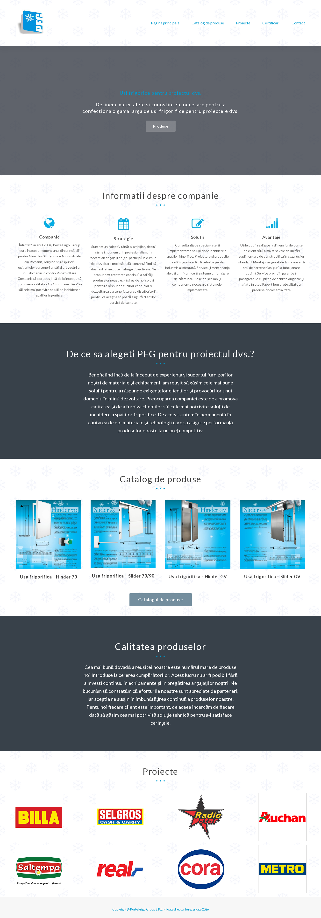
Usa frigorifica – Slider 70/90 (123, 575)
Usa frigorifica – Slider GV (272, 576)
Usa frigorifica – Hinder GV (198, 576)
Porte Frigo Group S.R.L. (146, 909)
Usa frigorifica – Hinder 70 (48, 576)
